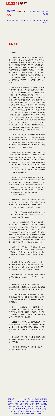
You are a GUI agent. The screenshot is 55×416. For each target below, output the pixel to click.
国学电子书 (12, 399)
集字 (10, 406)
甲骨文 (28, 401)
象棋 (44, 406)
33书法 (16, 404)
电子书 (15, 409)
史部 (34, 11)
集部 (42, 11)
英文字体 (33, 411)
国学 (33, 406)
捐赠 (39, 413)
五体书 (17, 401)
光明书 (45, 401)
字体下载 (12, 411)
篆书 (36, 401)
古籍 (37, 406)
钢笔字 (27, 404)
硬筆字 (44, 409)
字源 (29, 406)
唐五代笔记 (24, 20)
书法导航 (30, 399)
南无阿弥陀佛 (18, 413)
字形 (14, 406)
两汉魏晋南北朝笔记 (13, 20)
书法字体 (10, 401)
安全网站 (34, 413)
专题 (47, 11)
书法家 (36, 399)
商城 (19, 409)
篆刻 (41, 399)
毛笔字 (21, 404)
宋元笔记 (33, 20)
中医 (40, 406)
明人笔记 (40, 20)
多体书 (32, 404)
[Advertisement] (27, 376)
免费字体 (19, 411)
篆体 (40, 401)
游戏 (10, 409)
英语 (31, 409)
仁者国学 (11, 11)
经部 (29, 11)
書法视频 (44, 404)
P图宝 (44, 411)
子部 (38, 11)
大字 (18, 406)
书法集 (24, 399)
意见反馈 (27, 413)
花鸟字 (38, 404)
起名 (23, 409)
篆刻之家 (23, 406)
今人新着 (45, 14)
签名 (39, 409)
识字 (27, 409)
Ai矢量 (39, 411)
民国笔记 (45, 23)
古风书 (22, 401)
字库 (45, 399)
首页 (25, 11)
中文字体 (26, 411)
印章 (35, 409)
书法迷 (19, 399)
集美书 (10, 404)
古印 (32, 401)
